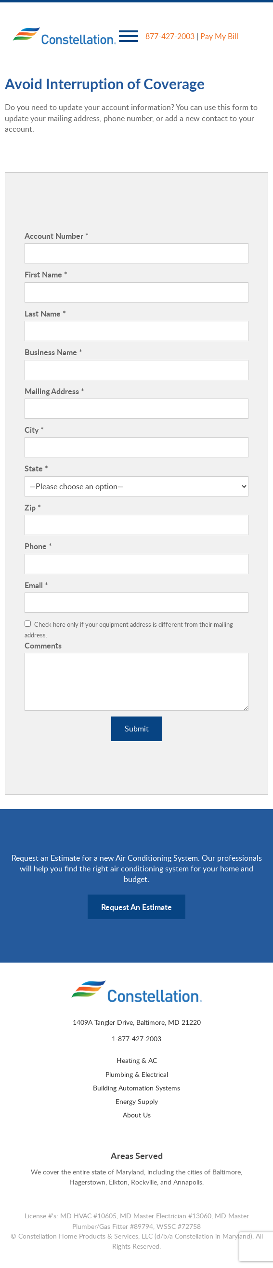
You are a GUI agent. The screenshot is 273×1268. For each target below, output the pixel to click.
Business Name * (53, 352)
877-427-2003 (170, 36)
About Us (137, 1114)
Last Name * (45, 313)
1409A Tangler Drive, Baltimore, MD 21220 (137, 1022)
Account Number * (57, 236)
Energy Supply (137, 1101)
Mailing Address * (54, 391)
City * (34, 430)
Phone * (38, 546)
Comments (43, 645)
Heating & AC (137, 1060)
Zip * (33, 507)
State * (36, 468)
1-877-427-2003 (136, 1038)
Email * (36, 585)
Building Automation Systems (136, 1087)
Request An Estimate (136, 906)
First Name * (46, 274)
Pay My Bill (219, 36)
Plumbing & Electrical (136, 1074)
